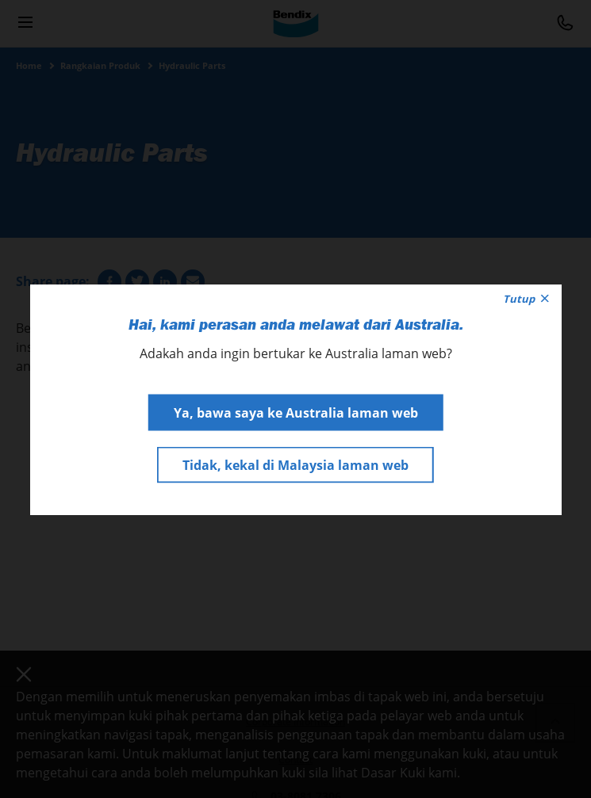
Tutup (526, 298)
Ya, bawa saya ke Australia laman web (296, 412)
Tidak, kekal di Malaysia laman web (295, 464)
